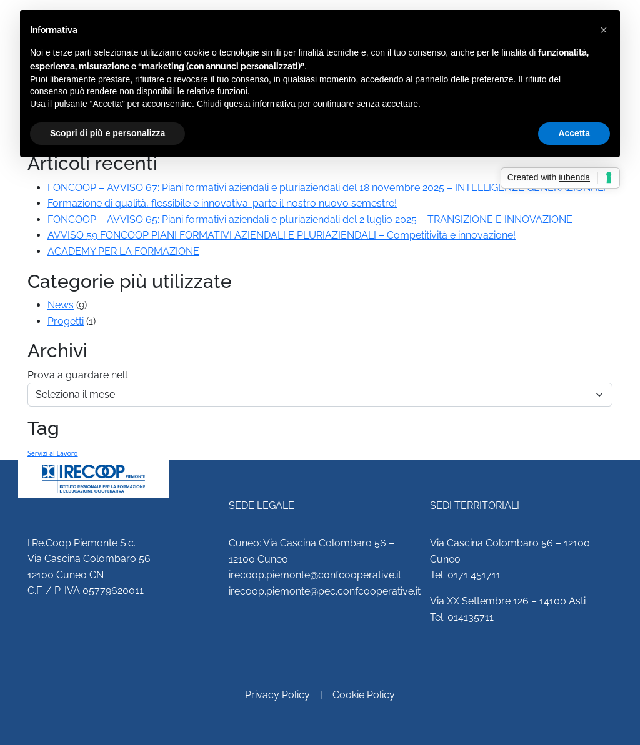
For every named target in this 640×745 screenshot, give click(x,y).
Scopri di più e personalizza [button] (107, 133)
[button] (604, 30)
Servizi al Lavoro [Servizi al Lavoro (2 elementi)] (53, 453)
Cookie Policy (363, 695)
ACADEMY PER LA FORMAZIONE (123, 251)
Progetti (66, 321)
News (61, 305)
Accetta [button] (574, 133)
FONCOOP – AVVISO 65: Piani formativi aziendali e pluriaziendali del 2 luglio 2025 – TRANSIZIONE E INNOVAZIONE (310, 219)
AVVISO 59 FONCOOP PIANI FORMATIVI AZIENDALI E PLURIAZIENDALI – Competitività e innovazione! (282, 235)
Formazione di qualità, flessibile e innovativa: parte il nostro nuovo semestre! (222, 203)
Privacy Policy (277, 695)
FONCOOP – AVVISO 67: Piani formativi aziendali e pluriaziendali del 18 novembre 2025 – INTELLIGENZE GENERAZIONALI (327, 188)
